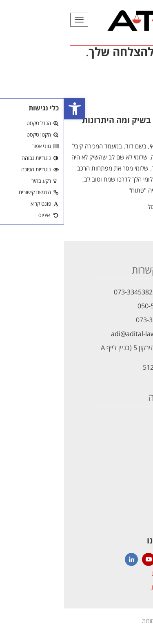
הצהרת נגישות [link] (107, 573)
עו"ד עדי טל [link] (98, 206)
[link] (10, 108)
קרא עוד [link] (139, 208)
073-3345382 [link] (69, 291)
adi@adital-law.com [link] (76, 333)
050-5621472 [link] (92, 305)
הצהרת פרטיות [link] (106, 587)
